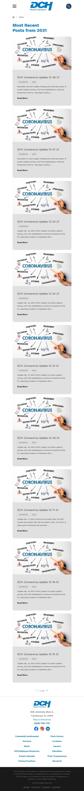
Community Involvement (27, 736)
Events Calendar (27, 756)
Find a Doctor (57, 736)
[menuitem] (27, 787)
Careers (57, 746)
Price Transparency (57, 756)
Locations (57, 741)
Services (27, 741)
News (27, 746)
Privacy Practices (26, 761)
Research (57, 761)
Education (57, 751)
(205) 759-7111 (42, 723)
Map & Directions (42, 719)
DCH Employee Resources (26, 751)
